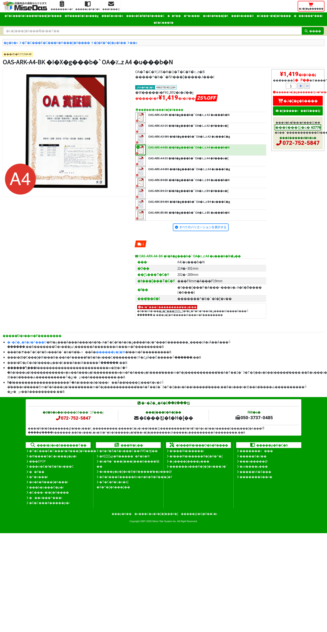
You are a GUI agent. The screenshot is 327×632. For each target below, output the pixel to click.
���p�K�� (122, 514)
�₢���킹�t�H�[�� (163, 418)
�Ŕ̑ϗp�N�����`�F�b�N (124, 456)
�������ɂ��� (256, 451)
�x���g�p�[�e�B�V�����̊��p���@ (135, 471)
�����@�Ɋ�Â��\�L (199, 514)
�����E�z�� (253, 456)
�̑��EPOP (37, 461)
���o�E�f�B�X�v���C (145, 15)
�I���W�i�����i (186, 451)
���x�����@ (254, 461)
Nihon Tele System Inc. (164, 521)
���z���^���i (308, 15)
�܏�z (133, 42)
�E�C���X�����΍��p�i (49, 503)
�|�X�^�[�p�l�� (110, 42)
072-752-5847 (301, 143)
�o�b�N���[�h (215, 15)
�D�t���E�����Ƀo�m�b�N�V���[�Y (135, 477)
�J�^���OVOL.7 (171, 311)
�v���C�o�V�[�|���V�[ (156, 514)
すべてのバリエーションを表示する (202, 227)
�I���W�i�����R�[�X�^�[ (196, 456)
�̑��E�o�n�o (112, 15)
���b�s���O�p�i (46, 487)
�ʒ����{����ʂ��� (189, 461)
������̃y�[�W (110, 352)
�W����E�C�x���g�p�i (53, 456)
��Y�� (174, 15)
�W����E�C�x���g (81, 15)
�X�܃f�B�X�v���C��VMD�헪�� (128, 451)
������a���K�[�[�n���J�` (198, 466)
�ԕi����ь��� (254, 466)
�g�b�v (11, 42)
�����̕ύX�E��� (255, 471)
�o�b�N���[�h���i (48, 482)
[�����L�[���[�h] (152, 31)
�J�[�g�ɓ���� (298, 100)
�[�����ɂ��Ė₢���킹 (297, 111)
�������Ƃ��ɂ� (256, 477)
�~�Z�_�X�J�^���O (27, 342)
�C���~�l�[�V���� (274, 15)
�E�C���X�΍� (163, 22)
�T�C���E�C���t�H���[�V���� (33, 15)
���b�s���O (242, 15)
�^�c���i (192, 15)
